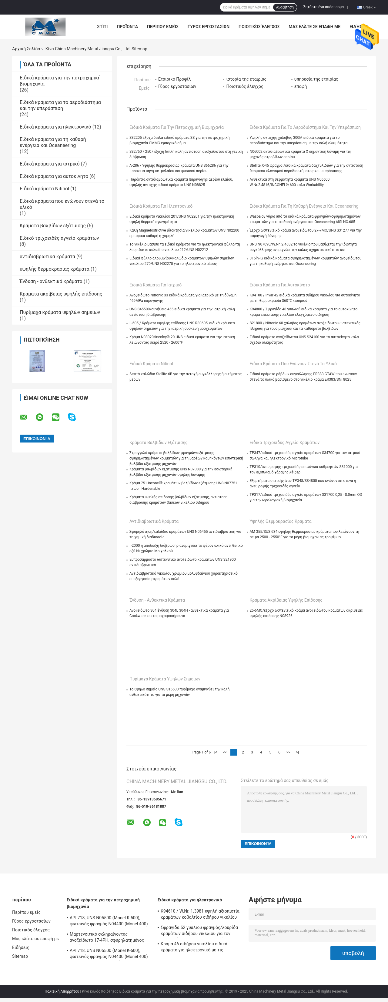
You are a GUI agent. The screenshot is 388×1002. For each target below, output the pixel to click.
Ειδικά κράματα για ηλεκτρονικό (55, 127)
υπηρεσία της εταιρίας (316, 79)
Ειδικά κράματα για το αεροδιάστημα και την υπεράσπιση (60, 105)
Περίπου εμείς (163, 26)
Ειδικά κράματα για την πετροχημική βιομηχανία (176, 127)
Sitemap (20, 956)
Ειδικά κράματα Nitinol (44, 189)
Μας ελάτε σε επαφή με (314, 26)
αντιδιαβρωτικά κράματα (47, 256)
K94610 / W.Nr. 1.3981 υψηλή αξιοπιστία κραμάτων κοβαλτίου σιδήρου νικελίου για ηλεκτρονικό (200, 915)
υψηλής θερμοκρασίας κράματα (54, 269)
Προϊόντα (127, 26)
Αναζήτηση (285, 7)
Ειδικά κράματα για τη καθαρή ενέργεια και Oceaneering (53, 142)
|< (215, 752)
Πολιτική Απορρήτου (62, 991)
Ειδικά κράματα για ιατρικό (50, 164)
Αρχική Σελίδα (26, 48)
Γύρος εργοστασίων (208, 26)
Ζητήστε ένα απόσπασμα (323, 7)
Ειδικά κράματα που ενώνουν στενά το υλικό (293, 363)
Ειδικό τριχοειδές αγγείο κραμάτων (59, 238)
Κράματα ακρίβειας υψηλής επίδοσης (61, 294)
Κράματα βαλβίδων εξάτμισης (53, 226)
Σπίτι (102, 26)
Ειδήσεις (359, 26)
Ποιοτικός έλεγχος (259, 26)
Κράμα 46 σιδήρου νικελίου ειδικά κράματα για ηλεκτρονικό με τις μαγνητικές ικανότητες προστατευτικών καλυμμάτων (200, 947)
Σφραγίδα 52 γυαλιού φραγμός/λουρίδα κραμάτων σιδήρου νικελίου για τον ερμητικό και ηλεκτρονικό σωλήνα (199, 931)
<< (224, 752)
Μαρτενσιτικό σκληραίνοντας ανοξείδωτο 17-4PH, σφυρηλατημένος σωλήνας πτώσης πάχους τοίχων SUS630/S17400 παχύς (107, 938)
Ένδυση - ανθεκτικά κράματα (51, 281)
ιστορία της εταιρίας (246, 79)
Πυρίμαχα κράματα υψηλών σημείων (60, 312)
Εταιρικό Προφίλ (174, 79)
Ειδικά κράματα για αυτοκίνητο (54, 176)
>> (288, 752)
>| (297, 752)
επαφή (300, 86)
